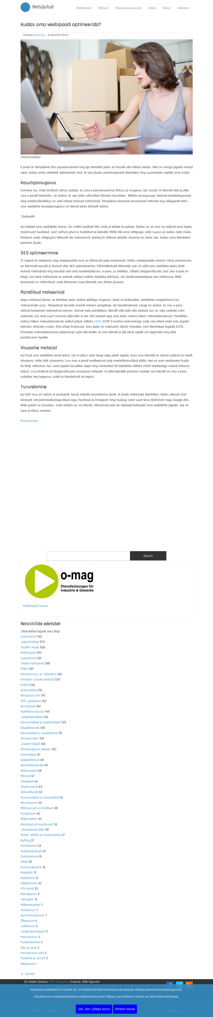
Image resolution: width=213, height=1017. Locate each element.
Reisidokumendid (32, 765)
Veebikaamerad (31, 851)
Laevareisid (28, 658)
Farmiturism (29, 846)
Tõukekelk (27, 781)
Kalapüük (27, 872)
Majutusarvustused (128, 8)
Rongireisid (28, 813)
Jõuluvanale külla (32, 830)
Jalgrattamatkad (32, 717)
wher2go (39, 35)
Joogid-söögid (30, 744)
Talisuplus (27, 899)
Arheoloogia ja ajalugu (36, 749)
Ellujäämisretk (30, 728)
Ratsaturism (29, 894)
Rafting (25, 840)
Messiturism (29, 803)
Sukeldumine (29, 856)
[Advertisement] (107, 490)
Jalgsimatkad (30, 642)
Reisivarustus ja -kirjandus (38, 674)
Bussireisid (28, 706)
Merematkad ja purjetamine (39, 733)
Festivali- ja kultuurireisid (37, 679)
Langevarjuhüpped (33, 931)
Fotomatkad (28, 755)
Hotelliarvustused (32, 711)
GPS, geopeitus (31, 701)
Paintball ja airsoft (33, 958)
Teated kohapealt (32, 663)
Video (152, 8)
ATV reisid (27, 888)
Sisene (30, 974)
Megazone (27, 964)
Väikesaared (29, 771)
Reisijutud (43, 7)
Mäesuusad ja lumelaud (37, 808)
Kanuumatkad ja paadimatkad (41, 722)
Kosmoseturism (31, 867)
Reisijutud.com (30, 695)
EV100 (25, 685)
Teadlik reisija (30, 647)
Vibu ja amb (29, 948)
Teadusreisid (29, 787)
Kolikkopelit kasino (35, 606)
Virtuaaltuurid (29, 792)
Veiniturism (28, 910)
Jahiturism (28, 926)
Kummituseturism (32, 915)
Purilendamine (30, 942)
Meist (166, 8)
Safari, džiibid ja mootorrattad (41, 835)
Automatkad (29, 690)
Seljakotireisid (30, 760)
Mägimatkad (29, 819)
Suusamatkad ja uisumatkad (40, 797)
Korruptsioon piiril (32, 953)
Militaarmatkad (30, 905)
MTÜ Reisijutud (59, 982)
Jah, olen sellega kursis (94, 1009)
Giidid (24, 862)
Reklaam (183, 8)
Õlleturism (27, 921)
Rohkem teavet (125, 1009)
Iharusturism (29, 937)
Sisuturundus (29, 421)
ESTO (97, 321)
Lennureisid (28, 636)
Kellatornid (28, 878)
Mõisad (103, 8)
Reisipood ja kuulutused (37, 824)
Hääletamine (29, 883)
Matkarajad (83, 8)
